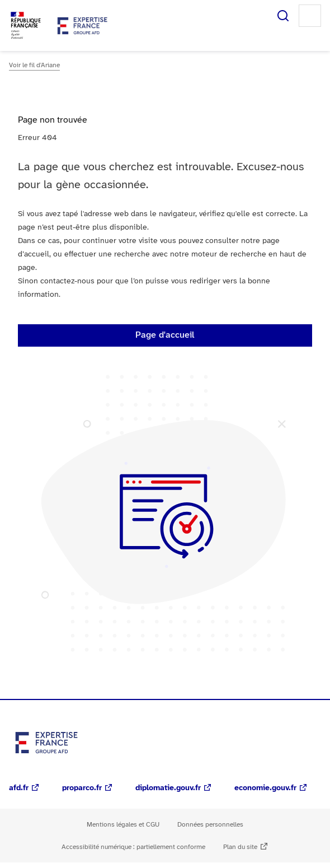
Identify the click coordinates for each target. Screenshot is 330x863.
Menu (310, 15)
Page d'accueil (165, 335)
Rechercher (283, 15)
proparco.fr (82, 788)
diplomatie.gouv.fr (168, 788)
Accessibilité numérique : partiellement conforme (133, 847)
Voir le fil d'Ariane (34, 65)
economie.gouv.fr (265, 788)
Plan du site (240, 847)
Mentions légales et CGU (123, 824)
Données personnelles (210, 824)
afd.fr (19, 788)
